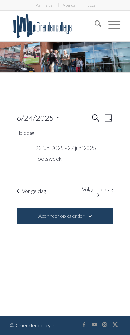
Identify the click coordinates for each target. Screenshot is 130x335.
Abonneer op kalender (61, 216)
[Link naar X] (115, 324)
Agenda (69, 5)
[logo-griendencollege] (54, 26)
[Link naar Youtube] (94, 324)
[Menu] (110, 25)
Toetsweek (48, 158)
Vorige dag (31, 190)
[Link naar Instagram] (104, 324)
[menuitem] (46, 5)
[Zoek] (94, 25)
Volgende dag (97, 191)
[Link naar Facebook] (84, 324)
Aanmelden (45, 5)
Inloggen (90, 5)
